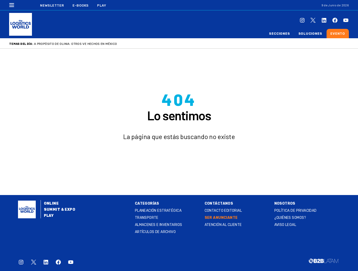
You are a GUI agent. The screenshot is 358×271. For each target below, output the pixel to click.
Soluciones (310, 33)
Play (101, 5)
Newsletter (52, 5)
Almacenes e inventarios (158, 225)
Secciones (279, 33)
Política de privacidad (295, 210)
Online (51, 203)
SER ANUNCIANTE (221, 218)
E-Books (81, 5)
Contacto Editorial (223, 210)
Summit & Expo (59, 209)
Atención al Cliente (223, 225)
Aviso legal (285, 225)
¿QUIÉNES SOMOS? (290, 218)
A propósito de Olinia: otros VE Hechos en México (75, 44)
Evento (337, 33)
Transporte (146, 218)
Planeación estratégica (158, 210)
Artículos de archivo (155, 232)
